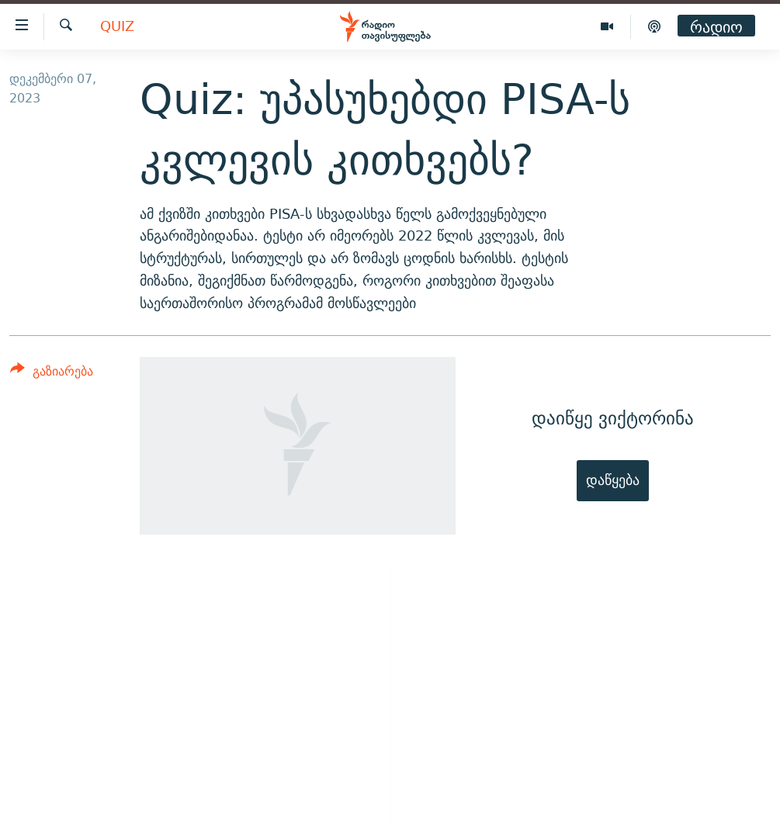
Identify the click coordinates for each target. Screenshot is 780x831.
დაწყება (613, 480)
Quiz (117, 27)
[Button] (51, 373)
